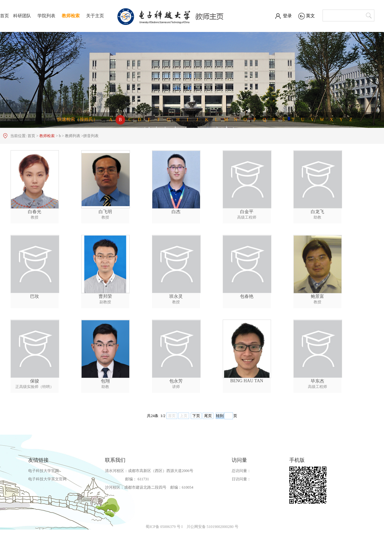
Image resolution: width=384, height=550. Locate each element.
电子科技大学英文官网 (47, 479)
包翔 (105, 381)
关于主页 (95, 15)
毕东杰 (317, 381)
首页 (4, 15)
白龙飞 (317, 211)
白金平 (246, 211)
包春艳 (246, 296)
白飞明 (105, 211)
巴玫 (34, 296)
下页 (196, 416)
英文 (310, 15)
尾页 (208, 416)
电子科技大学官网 (43, 471)
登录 (287, 15)
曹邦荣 (105, 296)
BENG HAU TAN (246, 380)
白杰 (176, 211)
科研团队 (22, 15)
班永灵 (176, 296)
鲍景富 (317, 296)
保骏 (34, 381)
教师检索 (71, 15)
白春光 (34, 211)
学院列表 (46, 15)
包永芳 (176, 381)
